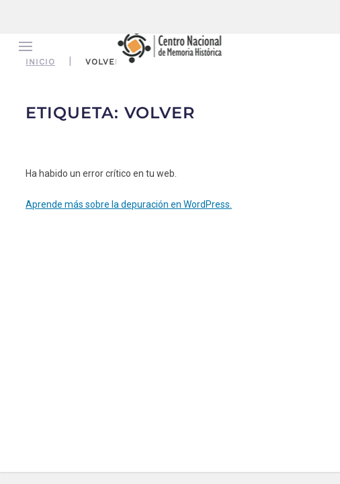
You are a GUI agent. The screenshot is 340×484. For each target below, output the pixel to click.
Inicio (40, 62)
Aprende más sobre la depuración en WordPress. (129, 204)
